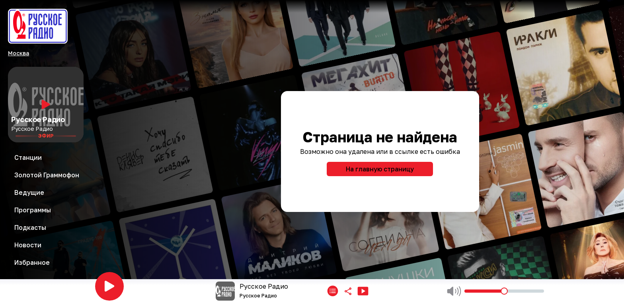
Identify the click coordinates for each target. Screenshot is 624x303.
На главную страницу (380, 169)
